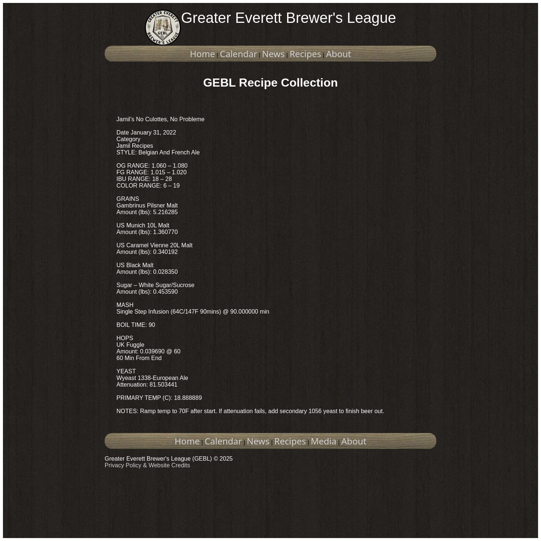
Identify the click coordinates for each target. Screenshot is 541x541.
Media (323, 441)
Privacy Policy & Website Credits (147, 465)
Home (202, 54)
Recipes (305, 54)
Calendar (238, 54)
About (338, 54)
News (273, 54)
